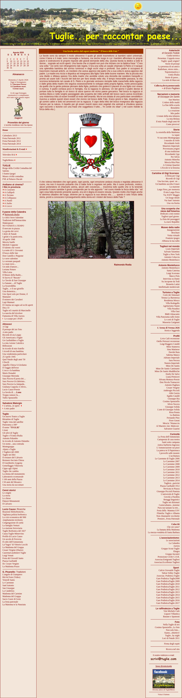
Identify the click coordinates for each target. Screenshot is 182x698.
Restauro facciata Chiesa (13, 460)
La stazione (175, 186)
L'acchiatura (174, 456)
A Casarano (9, 189)
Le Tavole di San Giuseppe (14, 280)
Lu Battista (175, 415)
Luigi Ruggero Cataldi (170, 344)
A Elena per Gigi (172, 176)
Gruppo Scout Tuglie (170, 548)
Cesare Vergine (173, 387)
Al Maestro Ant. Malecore (167, 426)
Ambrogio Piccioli (171, 390)
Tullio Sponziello (10, 397)
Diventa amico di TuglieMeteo (164, 690)
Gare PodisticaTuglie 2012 (167, 589)
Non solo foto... (173, 630)
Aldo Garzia (174, 393)
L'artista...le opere (12, 405)
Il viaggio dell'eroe (11, 367)
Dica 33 (6, 307)
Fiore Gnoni (174, 420)
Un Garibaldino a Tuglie (13, 340)
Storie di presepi (172, 63)
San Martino (174, 99)
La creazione (174, 110)
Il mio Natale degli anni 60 (168, 121)
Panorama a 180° (10, 424)
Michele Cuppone (10, 245)
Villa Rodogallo (172, 303)
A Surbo (7, 203)
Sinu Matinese (173, 349)
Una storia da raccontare (13, 485)
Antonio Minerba (172, 159)
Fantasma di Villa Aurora (14, 316)
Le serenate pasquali (11, 261)
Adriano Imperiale (171, 357)
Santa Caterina (173, 270)
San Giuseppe (9, 588)
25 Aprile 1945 (9, 356)
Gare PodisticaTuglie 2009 (167, 581)
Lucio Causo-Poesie (11, 389)
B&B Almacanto (172, 314)
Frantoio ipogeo (172, 238)
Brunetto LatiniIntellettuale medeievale (169, 285)
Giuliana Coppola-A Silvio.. (15, 387)
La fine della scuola (170, 105)
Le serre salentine (10, 258)
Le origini (7, 493)
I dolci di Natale (10, 234)
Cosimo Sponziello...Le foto (167, 627)
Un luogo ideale (173, 197)
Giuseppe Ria (174, 398)
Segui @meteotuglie (163, 666)
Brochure (175, 232)
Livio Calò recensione (170, 338)
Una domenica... (10, 291)
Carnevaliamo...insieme (169, 505)
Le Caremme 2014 (171, 480)
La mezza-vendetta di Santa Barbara (164, 532)
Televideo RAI (10, 154)
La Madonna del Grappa (13, 547)
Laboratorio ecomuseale (13, 476)
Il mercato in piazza (11, 228)
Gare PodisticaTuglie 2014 (167, 595)
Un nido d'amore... (11, 266)
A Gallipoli (9, 192)
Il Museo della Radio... (13, 275)
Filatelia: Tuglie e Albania (168, 513)
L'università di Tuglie (170, 494)
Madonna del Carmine (12, 593)
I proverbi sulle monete (169, 453)
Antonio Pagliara (172, 385)
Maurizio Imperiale (171, 146)
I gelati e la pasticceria (12, 236)
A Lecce (7, 206)
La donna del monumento (14, 474)
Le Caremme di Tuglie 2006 (167, 458)
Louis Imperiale (172, 249)
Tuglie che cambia (11, 471)
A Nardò (7, 200)
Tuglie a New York (171, 254)
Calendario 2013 (10, 135)
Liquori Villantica (171, 614)
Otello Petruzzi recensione (168, 341)
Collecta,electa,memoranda (166, 85)
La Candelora (8, 591)
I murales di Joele (172, 140)
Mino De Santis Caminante (167, 368)
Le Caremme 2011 (171, 472)
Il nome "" (11, 427)
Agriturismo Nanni (171, 306)
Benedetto (175, 108)
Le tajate (176, 135)
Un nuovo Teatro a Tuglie (14, 416)
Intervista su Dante (171, 278)
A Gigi (5, 326)
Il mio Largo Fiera (171, 192)
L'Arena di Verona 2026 (168, 327)
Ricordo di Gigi (172, 178)
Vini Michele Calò (171, 611)
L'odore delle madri (170, 102)
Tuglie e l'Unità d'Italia (13, 435)
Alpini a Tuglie (9, 449)
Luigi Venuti (8, 555)
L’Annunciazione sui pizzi (168, 447)
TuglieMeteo (8, 160)
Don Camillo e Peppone (13, 256)
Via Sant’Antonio (171, 200)
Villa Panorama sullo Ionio (168, 317)
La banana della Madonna (168, 529)
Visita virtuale (173, 235)
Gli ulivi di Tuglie (10, 433)
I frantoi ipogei (9, 173)
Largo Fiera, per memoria (168, 189)
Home (5, 130)
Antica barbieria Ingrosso (168, 445)
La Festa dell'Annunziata (168, 436)
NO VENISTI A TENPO (13, 225)
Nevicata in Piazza (171, 488)
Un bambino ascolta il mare (167, 184)
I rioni (5, 430)
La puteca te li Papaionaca (168, 450)
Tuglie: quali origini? (170, 61)
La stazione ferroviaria (12, 528)
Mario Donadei (9, 373)
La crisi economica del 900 (14, 517)
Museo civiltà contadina (13, 176)
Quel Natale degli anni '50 (14, 359)
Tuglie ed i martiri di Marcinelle (17, 310)
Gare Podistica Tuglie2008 (168, 578)
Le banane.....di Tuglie (12, 283)
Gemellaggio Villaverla (13, 465)
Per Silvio (175, 157)
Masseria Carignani (171, 322)
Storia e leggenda (171, 330)
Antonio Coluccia (172, 257)
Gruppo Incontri (172, 554)
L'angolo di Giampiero (12, 574)
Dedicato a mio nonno (169, 213)
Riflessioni (7, 346)
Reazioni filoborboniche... (14, 512)
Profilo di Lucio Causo (13, 536)
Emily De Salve (173, 374)
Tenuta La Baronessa (170, 297)
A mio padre (8, 332)
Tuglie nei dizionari (170, 502)
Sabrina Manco (173, 355)
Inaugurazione (173, 230)
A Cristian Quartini (171, 165)
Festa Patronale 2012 (12, 141)
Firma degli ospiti (171, 643)
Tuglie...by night (172, 635)
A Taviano (8, 195)
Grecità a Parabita (172, 497)
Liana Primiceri (173, 377)
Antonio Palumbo (10, 438)
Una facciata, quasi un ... (168, 181)
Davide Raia (174, 352)
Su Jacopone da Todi (170, 281)
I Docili (6, 362)
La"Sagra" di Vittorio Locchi (15, 544)
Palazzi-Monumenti (11, 501)
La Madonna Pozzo (11, 566)
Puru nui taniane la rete (168, 508)
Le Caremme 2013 (171, 477)
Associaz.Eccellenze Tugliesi (167, 562)
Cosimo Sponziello (171, 401)
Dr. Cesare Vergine (11, 563)
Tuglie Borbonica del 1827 (14, 531)
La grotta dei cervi (11, 231)
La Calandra (174, 543)
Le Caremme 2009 (171, 467)
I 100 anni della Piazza (12, 479)
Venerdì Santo (9, 580)
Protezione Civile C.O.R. (168, 557)
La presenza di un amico (168, 66)
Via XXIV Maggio (171, 195)
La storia (6, 495)
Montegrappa (8, 446)
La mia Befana (173, 119)
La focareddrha (9, 286)
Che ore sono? (173, 527)
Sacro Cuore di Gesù (12, 599)
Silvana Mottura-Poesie (169, 379)
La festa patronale (10, 602)
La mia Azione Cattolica (13, 343)
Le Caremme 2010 (171, 469)
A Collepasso (9, 198)
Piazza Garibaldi (10, 561)
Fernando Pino (173, 418)
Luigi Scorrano (172, 273)
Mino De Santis (172, 366)
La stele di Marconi (171, 80)
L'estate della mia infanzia (168, 116)
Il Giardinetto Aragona (12, 463)
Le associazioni (172, 540)
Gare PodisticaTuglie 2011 (168, 586)
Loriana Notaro (9, 269)
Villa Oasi (175, 311)
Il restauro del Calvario (13, 457)
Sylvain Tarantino (171, 251)
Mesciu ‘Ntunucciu (171, 423)
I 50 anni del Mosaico (12, 482)
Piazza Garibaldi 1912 (170, 486)
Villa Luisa (7, 272)
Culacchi (175, 524)
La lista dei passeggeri (170, 219)
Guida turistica (173, 55)
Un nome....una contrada (13, 444)
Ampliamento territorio (13, 520)
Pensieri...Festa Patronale (168, 518)
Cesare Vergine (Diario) (13, 550)
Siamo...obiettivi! (172, 632)
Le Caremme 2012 (171, 475)
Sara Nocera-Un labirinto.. (14, 381)
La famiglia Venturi (11, 525)
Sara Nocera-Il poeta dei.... (14, 378)
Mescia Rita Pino (172, 162)
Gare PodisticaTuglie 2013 (167, 592)
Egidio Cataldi (173, 396)
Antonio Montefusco (170, 260)
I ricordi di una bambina (13, 351)
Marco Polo (174, 276)
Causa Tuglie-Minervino (13, 533)
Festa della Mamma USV (168, 510)
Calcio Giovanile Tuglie (169, 570)
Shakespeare (8, 223)
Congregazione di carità (13, 522)
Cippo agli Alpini (10, 468)
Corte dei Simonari (171, 295)
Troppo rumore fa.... (11, 395)
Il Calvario (7, 504)
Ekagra (176, 551)
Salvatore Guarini (172, 428)
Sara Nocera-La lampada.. (14, 384)
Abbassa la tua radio (171, 241)
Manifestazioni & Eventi (14, 149)
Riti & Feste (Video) (11, 577)
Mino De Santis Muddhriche (167, 371)
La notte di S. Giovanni (13, 250)
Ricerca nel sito (173, 649)
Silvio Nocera (173, 404)
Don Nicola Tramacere (169, 382)
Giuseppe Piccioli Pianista (168, 491)
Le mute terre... (9, 264)
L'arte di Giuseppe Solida (168, 409)
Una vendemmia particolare (15, 354)
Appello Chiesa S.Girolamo (15, 365)
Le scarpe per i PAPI (14, 318)
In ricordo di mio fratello (13, 348)
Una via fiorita (173, 203)
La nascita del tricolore (13, 313)
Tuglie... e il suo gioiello (13, 288)
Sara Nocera (174, 360)
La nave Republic (172, 222)
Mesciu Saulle (9, 242)
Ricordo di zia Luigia (12, 335)
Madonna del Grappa (12, 596)
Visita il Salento (163, 694)
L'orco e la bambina (11, 370)
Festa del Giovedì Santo (13, 558)
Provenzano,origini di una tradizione (171, 150)
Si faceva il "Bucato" (12, 277)
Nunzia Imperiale (172, 363)
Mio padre (175, 113)
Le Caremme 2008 (171, 464)
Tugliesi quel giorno (170, 216)
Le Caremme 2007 (171, 461)
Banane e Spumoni (171, 616)
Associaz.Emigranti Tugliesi (167, 559)
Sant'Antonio (8, 585)
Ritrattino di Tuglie (11, 419)
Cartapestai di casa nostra (168, 439)
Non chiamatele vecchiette (167, 516)
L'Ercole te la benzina (170, 168)
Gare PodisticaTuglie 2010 (167, 584)
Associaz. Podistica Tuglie (167, 575)
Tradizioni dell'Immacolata (14, 220)
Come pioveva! (173, 124)
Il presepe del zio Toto (12, 329)
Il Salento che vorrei (11, 247)
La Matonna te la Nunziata (14, 604)
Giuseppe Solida (172, 407)
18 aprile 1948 (9, 239)
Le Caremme (8, 582)
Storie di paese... (172, 77)
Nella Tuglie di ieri (171, 624)
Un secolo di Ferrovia (12, 539)
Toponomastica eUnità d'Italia (172, 73)
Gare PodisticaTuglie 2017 (167, 603)
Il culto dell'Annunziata (13, 542)
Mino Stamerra (172, 346)
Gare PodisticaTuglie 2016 (167, 600)
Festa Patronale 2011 (12, 138)
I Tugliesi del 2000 (11, 452)
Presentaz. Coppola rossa (168, 58)
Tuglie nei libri (9, 454)
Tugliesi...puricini (171, 483)
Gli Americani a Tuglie (13, 337)
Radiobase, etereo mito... (168, 69)
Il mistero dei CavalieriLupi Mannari (13, 301)
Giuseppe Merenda (11, 376)
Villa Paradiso (173, 308)
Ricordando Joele (172, 143)
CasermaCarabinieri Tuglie (14, 553)
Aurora (176, 546)
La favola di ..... (12, 392)
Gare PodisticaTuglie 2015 (167, 597)
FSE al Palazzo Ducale (13, 179)
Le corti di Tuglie (172, 319)
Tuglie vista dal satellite (13, 422)
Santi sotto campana (171, 442)
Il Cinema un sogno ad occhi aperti (18, 305)
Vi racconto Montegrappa (168, 137)
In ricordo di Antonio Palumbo (16, 441)
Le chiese (7, 498)
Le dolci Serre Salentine (13, 217)
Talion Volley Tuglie (170, 573)
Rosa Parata (174, 412)
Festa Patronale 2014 (12, 143)
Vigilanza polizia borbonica (15, 514)
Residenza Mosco (172, 300)
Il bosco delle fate (10, 253)
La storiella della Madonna (168, 132)
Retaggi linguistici (171, 499)
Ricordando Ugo (172, 154)
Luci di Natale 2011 (170, 638)
